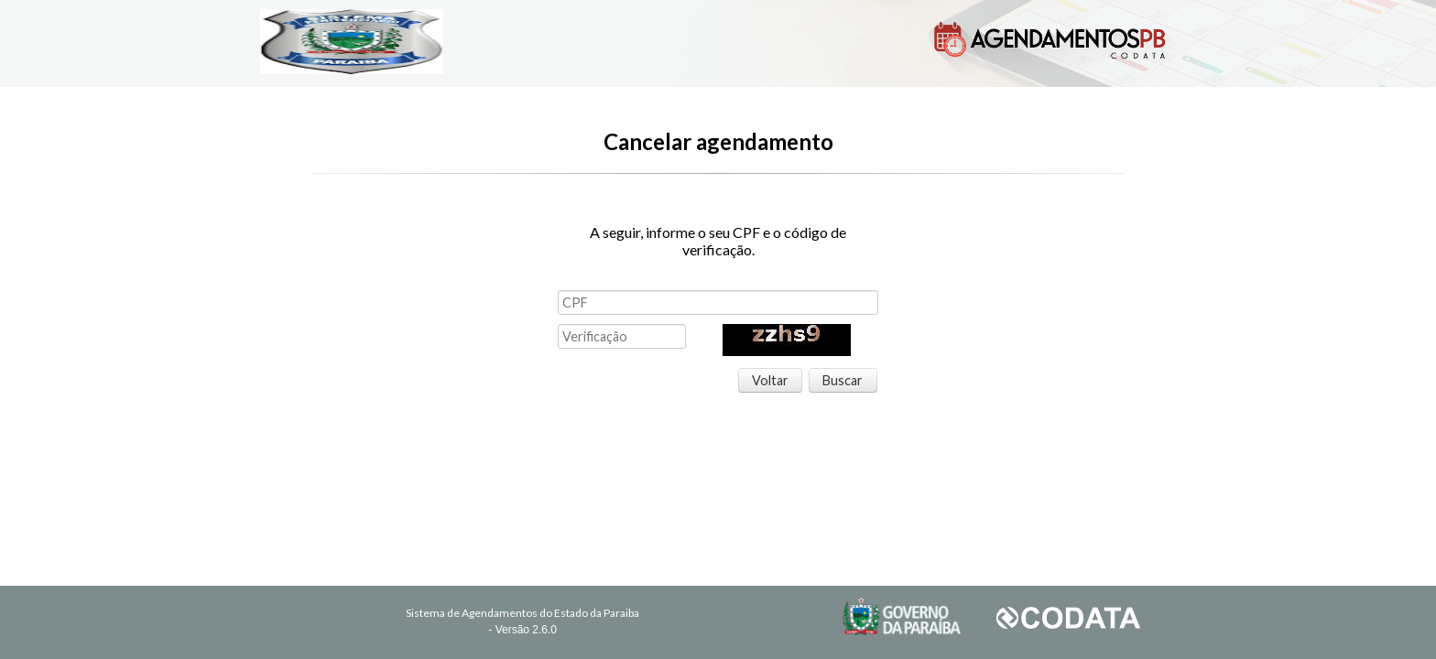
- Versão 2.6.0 (522, 629)
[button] (770, 381)
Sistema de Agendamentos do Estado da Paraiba (522, 613)
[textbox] (718, 302)
